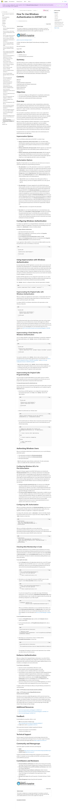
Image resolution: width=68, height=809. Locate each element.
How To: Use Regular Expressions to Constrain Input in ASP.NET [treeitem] (8, 110)
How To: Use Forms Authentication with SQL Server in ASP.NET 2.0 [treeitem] (9, 90)
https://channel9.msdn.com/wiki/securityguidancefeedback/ (30, 723)
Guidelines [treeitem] (4, 23)
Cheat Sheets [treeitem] (4, 18)
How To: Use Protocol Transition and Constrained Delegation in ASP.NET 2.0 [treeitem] (8, 107)
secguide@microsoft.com (32, 724)
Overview (56, 18)
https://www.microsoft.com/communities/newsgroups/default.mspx (37, 750)
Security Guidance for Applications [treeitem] (8, 13)
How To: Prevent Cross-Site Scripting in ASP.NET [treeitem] (7, 59)
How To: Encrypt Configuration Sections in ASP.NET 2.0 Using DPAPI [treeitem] (8, 44)
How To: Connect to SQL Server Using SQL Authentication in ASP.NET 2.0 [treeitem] (9, 32)
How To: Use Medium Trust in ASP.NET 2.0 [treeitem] (8, 100)
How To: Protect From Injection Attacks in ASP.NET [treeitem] (8, 65)
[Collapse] (13, 10)
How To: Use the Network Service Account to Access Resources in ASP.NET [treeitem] (8, 117)
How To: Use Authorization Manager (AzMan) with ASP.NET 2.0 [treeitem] (8, 75)
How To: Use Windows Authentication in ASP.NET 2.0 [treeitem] (8, 120)
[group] (34, 350)
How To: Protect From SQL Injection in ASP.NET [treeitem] (7, 68)
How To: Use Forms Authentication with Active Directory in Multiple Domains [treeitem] (8, 86)
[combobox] (7, 12)
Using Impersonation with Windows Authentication (59, 23)
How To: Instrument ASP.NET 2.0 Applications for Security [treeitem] (8, 56)
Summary (56, 13)
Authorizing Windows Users (59, 24)
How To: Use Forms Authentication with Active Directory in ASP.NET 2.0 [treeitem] (7, 82)
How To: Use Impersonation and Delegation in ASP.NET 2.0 (30, 710)
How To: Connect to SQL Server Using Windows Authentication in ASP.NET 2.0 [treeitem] (9, 40)
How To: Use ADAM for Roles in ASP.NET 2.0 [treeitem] (8, 71)
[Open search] (63, 2)
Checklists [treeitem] (4, 20)
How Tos (34, 10)
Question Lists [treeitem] (4, 124)
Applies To (56, 12)
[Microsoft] (2, 1)
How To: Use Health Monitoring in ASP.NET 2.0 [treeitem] (9, 94)
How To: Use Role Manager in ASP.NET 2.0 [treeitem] (8, 113)
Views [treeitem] (3, 15)
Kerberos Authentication (59, 26)
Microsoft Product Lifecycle (32, 5)
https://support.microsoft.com (40, 740)
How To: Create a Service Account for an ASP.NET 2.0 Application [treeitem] (9, 36)
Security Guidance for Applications (26, 10)
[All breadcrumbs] (18, 10)
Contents (56, 15)
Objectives (56, 16)
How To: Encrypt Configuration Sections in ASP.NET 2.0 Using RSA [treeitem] (8, 48)
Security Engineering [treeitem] (5, 17)
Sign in (65, 1)
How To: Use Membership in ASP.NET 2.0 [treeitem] (8, 103)
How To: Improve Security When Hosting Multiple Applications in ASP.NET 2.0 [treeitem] (8, 53)
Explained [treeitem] (3, 21)
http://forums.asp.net (30, 752)
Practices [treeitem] (3, 122)
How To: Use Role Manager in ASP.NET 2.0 (27, 713)
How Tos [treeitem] (4, 26)
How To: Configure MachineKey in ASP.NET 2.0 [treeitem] (9, 29)
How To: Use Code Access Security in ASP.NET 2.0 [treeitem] (7, 78)
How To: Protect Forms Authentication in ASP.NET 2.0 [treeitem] (8, 62)
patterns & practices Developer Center (24, 39)
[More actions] (50, 10)
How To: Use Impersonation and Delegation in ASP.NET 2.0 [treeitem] (8, 97)
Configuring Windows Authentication (58, 20)
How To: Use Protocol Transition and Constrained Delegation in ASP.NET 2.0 (33, 711)
